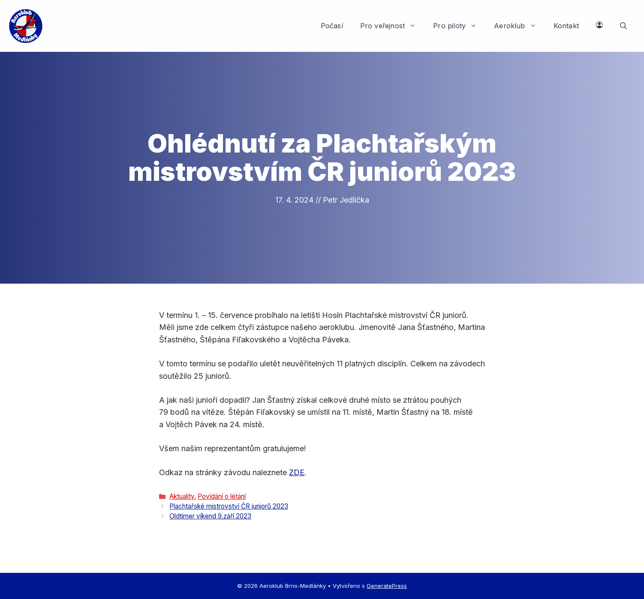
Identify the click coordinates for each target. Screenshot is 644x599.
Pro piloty (459, 26)
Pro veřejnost (392, 26)
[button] (623, 26)
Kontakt (566, 25)
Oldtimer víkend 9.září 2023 (210, 516)
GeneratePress (387, 585)
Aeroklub (519, 26)
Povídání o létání (222, 496)
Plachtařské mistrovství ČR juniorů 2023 (228, 506)
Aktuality (181, 496)
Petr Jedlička (346, 199)
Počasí (332, 25)
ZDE (296, 472)
